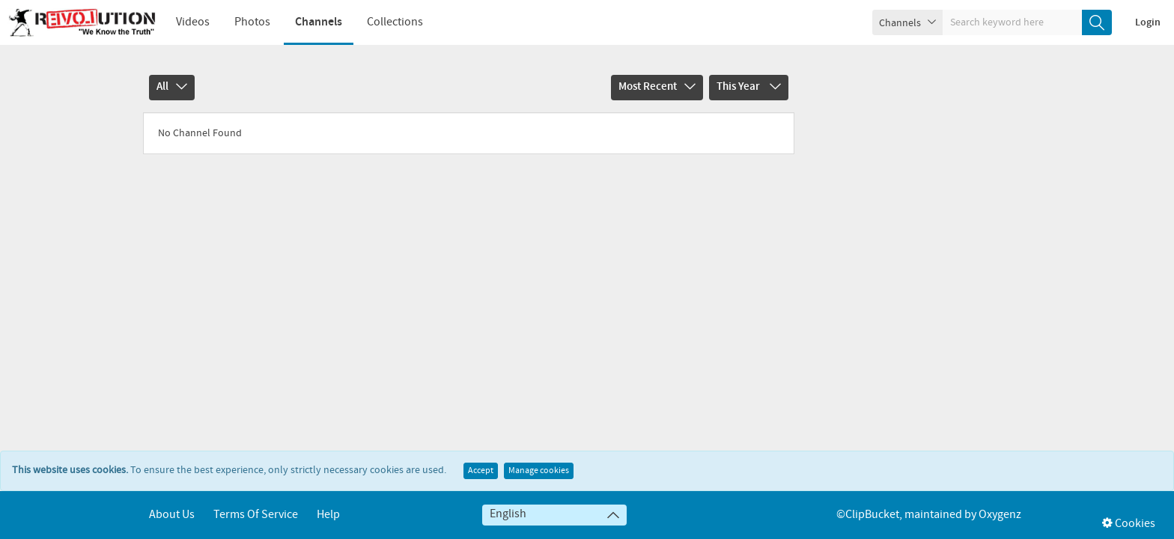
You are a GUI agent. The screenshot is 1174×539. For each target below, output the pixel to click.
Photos (252, 22)
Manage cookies (538, 471)
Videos (193, 22)
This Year (749, 86)
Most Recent (657, 86)
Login (1148, 22)
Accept (480, 471)
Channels (318, 22)
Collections (395, 22)
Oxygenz (1000, 515)
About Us (172, 515)
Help (328, 515)
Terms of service (255, 515)
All (171, 86)
